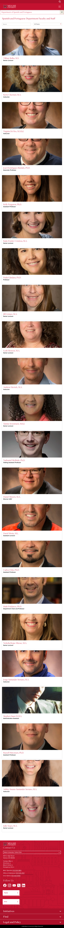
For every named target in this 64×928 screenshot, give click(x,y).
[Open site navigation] (59, 6)
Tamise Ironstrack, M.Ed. (14, 423)
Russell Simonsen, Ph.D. (13, 752)
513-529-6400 (15, 876)
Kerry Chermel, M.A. (12, 94)
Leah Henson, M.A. (11, 350)
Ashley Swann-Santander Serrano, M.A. (20, 789)
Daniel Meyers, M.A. (11, 496)
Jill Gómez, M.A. (10, 314)
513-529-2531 (20, 873)
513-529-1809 (17, 870)
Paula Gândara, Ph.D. (12, 277)
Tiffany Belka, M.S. (11, 58)
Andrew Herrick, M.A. (12, 387)
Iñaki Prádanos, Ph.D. (12, 606)
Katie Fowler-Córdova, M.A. (15, 240)
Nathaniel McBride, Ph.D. (14, 460)
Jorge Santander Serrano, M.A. (16, 679)
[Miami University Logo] (9, 6)
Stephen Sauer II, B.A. (12, 716)
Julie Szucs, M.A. (10, 825)
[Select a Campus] (32, 852)
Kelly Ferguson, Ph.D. (12, 204)
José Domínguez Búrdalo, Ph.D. (16, 167)
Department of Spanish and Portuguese (16, 12)
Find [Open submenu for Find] (5, 916)
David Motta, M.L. (11, 533)
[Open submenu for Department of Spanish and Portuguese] (62, 12)
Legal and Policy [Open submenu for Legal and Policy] (12, 922)
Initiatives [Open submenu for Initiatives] (8, 911)
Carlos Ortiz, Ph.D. (11, 569)
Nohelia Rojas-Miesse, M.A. (15, 643)
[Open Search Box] (60, 2)
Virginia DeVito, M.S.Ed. (13, 131)
